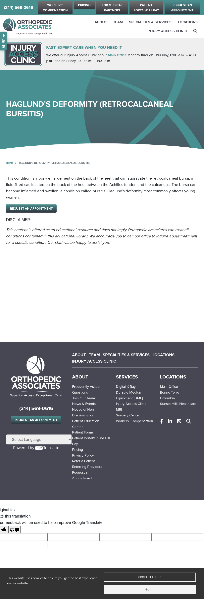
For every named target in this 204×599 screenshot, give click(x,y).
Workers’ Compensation (134, 421)
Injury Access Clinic (167, 31)
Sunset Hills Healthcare (178, 403)
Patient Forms (83, 432)
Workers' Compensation (55, 8)
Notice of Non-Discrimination (83, 412)
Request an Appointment (182, 8)
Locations (188, 22)
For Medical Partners (112, 8)
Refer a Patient (83, 461)
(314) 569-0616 (18, 7)
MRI (119, 409)
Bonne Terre (169, 392)
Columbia (167, 398)
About (101, 22)
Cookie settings (149, 576)
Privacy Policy (83, 455)
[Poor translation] (14, 529)
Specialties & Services (150, 22)
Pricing (84, 5)
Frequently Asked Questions (86, 389)
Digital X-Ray (126, 386)
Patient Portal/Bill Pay (146, 8)
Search (195, 31)
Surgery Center (128, 415)
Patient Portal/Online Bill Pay (91, 440)
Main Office (117, 55)
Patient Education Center (85, 423)
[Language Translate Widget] (39, 440)
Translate (47, 448)
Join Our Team (83, 398)
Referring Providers (87, 466)
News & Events (84, 403)
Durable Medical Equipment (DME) (129, 395)
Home (10, 163)
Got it (149, 589)
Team (118, 22)
